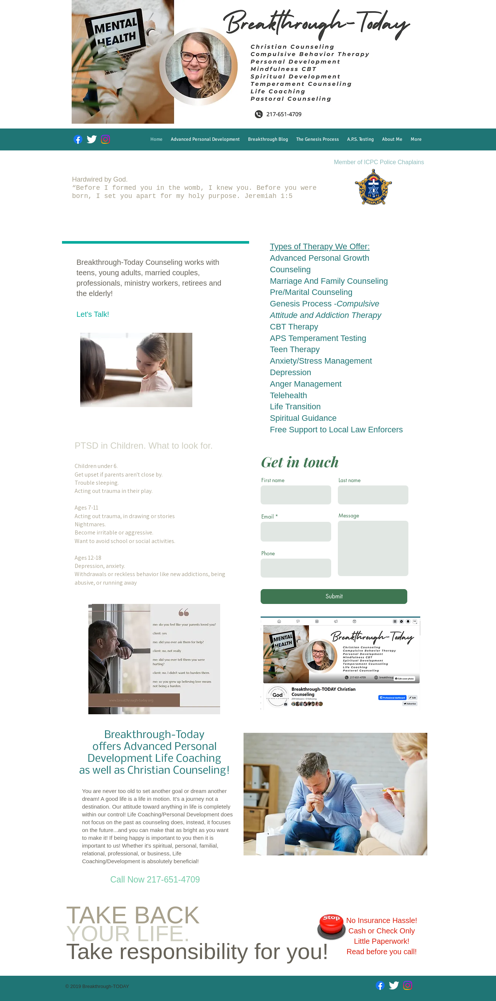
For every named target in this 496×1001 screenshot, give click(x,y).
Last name (349, 480)
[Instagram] (105, 139)
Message (349, 515)
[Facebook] (78, 139)
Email (267, 516)
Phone (268, 553)
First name (272, 480)
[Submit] (334, 596)
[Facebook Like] (383, 714)
